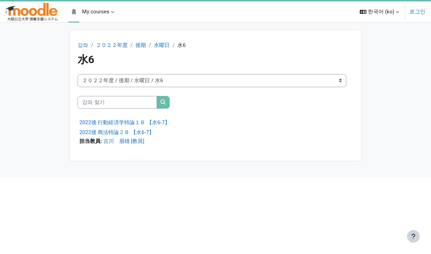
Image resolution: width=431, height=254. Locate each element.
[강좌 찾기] (117, 102)
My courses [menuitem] (95, 11)
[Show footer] (413, 236)
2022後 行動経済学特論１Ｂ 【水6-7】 (124, 123)
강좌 (83, 45)
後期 (140, 45)
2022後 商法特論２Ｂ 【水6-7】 (116, 132)
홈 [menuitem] (74, 11)
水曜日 (162, 45)
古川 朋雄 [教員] (124, 141)
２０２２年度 (112, 45)
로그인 (417, 11)
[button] (379, 11)
